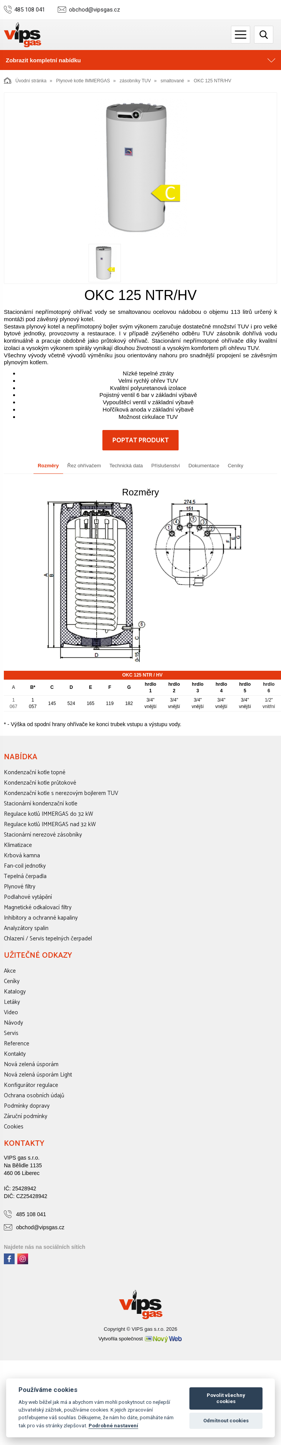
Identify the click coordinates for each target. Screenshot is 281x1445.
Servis (11, 1033)
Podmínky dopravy (27, 1106)
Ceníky (235, 465)
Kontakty (15, 1054)
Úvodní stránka (25, 80)
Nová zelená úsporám (31, 1064)
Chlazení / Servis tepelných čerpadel (48, 939)
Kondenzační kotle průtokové (40, 783)
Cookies (13, 1127)
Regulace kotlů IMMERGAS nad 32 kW (50, 824)
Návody (13, 1023)
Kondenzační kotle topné (34, 772)
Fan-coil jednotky (25, 866)
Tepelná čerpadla (25, 876)
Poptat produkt (140, 440)
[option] (140, 167)
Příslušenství (165, 465)
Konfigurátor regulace (31, 1085)
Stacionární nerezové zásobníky (43, 835)
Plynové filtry (19, 887)
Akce (10, 971)
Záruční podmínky (25, 1116)
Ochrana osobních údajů (34, 1095)
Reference (16, 1044)
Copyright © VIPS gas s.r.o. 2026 (140, 1329)
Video (11, 1012)
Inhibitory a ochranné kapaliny (41, 918)
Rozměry (48, 465)
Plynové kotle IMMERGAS (83, 80)
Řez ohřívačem (84, 465)
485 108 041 (29, 10)
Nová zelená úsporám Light (38, 1075)
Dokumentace (203, 465)
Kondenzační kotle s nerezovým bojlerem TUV (61, 793)
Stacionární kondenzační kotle (40, 804)
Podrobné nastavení (113, 1425)
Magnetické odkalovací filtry (38, 907)
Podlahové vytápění (28, 897)
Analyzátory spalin (26, 928)
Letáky (12, 1002)
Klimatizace (18, 845)
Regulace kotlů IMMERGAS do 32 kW (48, 814)
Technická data (126, 465)
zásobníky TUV (135, 80)
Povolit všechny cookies (226, 1398)
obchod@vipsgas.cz (94, 10)
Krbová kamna (22, 855)
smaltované (172, 80)
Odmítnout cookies (226, 1420)
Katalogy (15, 992)
